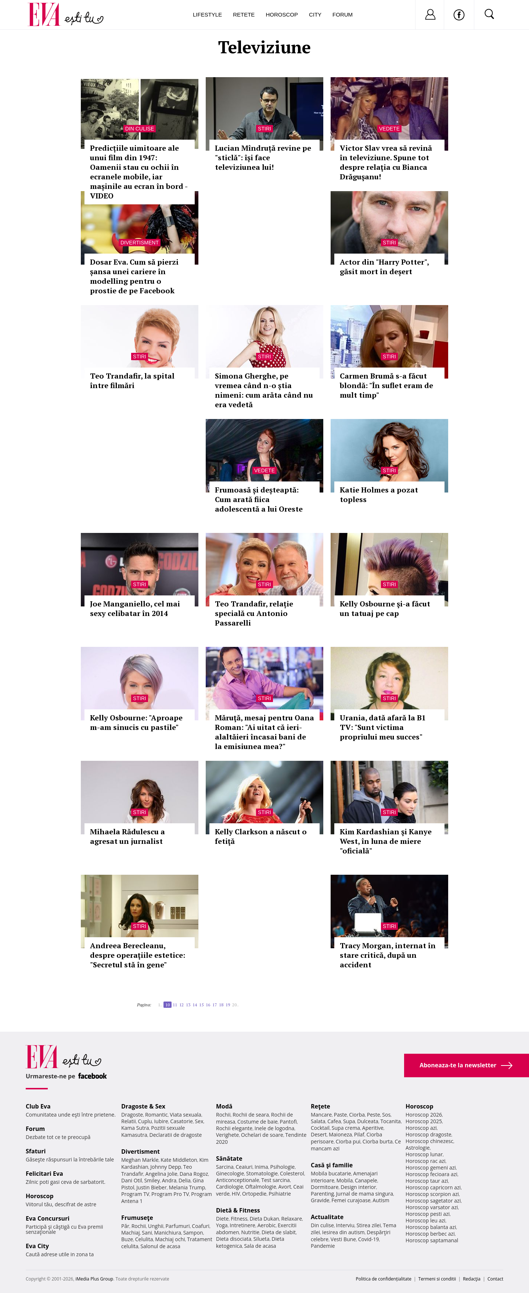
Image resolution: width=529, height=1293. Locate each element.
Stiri (264, 129)
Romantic (156, 1114)
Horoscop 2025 (424, 1121)
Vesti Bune (343, 1239)
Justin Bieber (151, 1187)
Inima (261, 1166)
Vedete (389, 129)
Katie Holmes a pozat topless (379, 494)
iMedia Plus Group (94, 1279)
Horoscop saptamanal (432, 1240)
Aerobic (267, 1225)
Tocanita (390, 1121)
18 (221, 1004)
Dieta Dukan (264, 1218)
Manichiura (167, 1232)
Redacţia (472, 1279)
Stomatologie (262, 1173)
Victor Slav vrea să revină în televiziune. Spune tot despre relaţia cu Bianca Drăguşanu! (386, 162)
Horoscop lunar (424, 1154)
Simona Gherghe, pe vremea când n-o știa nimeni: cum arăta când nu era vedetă (264, 390)
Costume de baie (257, 1121)
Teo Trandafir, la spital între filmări (132, 380)
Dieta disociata (233, 1238)
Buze (127, 1239)
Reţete (320, 1106)
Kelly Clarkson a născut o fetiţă (261, 836)
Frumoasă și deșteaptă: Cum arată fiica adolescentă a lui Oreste (259, 499)
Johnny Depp (165, 1166)
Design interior (358, 1186)
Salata (318, 1121)
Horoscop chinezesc (429, 1141)
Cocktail (320, 1127)
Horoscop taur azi (427, 1180)
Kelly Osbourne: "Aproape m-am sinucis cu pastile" (136, 722)
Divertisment (139, 243)
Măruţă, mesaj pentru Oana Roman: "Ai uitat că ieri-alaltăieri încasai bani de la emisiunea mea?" (264, 732)
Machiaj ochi (170, 1239)
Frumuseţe (137, 1218)
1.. (160, 1004)
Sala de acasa (260, 1245)
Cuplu (145, 1121)
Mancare (321, 1114)
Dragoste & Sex (143, 1106)
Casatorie (181, 1121)
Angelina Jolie (161, 1173)
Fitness (239, 1218)
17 (214, 1004)
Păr (125, 1225)
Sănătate (229, 1158)
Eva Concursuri (47, 1218)
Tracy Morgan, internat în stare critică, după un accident (388, 955)
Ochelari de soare (262, 1134)
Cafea (334, 1121)
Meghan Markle (140, 1159)
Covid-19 (368, 1239)
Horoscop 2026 (424, 1114)
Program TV (135, 1193)
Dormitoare (325, 1186)
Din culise (139, 129)
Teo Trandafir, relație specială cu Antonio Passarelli (254, 613)
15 (201, 1004)
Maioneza (340, 1134)
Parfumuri (178, 1225)
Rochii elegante (234, 1128)
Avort (284, 1186)
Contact (495, 1279)
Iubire (161, 1121)
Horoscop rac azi (426, 1160)
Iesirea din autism (343, 1232)
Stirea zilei (368, 1225)
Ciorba (357, 1114)
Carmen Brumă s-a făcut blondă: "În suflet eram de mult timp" (386, 385)
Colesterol (292, 1173)
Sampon (193, 1232)
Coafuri (200, 1225)
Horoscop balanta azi (431, 1227)
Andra (169, 1180)
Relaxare (291, 1218)
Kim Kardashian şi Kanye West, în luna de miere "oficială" (386, 841)
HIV (236, 1193)
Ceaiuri (244, 1166)
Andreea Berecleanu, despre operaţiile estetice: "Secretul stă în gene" (137, 955)
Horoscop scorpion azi (432, 1193)
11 (175, 1004)
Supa (349, 1121)
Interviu (345, 1225)
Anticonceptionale (237, 1179)
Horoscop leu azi (425, 1220)
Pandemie (323, 1245)
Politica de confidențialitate (383, 1279)
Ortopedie (254, 1193)
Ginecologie (230, 1173)
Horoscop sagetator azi (433, 1200)
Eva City (37, 1246)
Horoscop (282, 14)
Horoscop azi (421, 1127)
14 (194, 1004)
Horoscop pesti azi (428, 1213)
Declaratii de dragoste (176, 1134)
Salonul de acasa (160, 1246)
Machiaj (130, 1232)
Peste (373, 1114)
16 (208, 1004)
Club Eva (38, 1106)
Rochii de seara (251, 1114)
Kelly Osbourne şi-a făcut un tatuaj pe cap (385, 608)
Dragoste (132, 1114)
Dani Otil (131, 1180)
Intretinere (242, 1225)
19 (228, 1004)
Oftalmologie (260, 1186)
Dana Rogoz (194, 1173)
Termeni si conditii (437, 1279)
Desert (319, 1134)
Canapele (366, 1180)
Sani (147, 1232)
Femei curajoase (350, 1200)
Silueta (261, 1238)
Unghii (155, 1225)
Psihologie (282, 1166)
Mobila (345, 1180)
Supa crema (346, 1127)
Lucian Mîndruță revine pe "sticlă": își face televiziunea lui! (263, 157)
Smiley (152, 1180)
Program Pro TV (170, 1193)
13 (188, 1004)
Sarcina (225, 1166)
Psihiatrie (280, 1193)
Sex (199, 1121)
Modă (224, 1106)
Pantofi (288, 1121)
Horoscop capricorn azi (433, 1187)
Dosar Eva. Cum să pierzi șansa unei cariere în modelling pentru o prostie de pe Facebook (134, 276)
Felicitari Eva (44, 1174)
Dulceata (367, 1121)
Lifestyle (207, 14)
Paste (340, 1114)
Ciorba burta (378, 1141)
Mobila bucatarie (331, 1173)
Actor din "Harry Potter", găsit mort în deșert (384, 266)
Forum (342, 14)
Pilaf (359, 1134)
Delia (185, 1180)
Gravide (320, 1200)
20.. (235, 1004)
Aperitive (373, 1127)
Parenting (322, 1193)
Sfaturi (36, 1151)
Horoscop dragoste (428, 1134)
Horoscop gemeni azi (431, 1167)
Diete (222, 1218)
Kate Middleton (179, 1159)
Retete (244, 14)
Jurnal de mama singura (364, 1193)
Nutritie (250, 1232)
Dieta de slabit (279, 1232)
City (315, 14)
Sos (386, 1114)
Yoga (222, 1225)
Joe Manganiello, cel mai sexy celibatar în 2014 (135, 608)
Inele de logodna (274, 1128)
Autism (381, 1200)
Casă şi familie (332, 1165)
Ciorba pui (348, 1141)
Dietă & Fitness (238, 1210)
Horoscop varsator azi (432, 1207)
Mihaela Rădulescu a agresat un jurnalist (127, 836)
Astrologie (418, 1147)
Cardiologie (229, 1186)
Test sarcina (275, 1179)
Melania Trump (187, 1187)
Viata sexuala (185, 1114)
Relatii (128, 1121)
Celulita (144, 1239)
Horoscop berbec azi (430, 1233)
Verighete (227, 1134)
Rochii (139, 1225)
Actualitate (327, 1217)
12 (181, 1004)
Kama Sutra (135, 1127)
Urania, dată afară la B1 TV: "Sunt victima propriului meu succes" (383, 727)
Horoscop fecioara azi (431, 1174)
